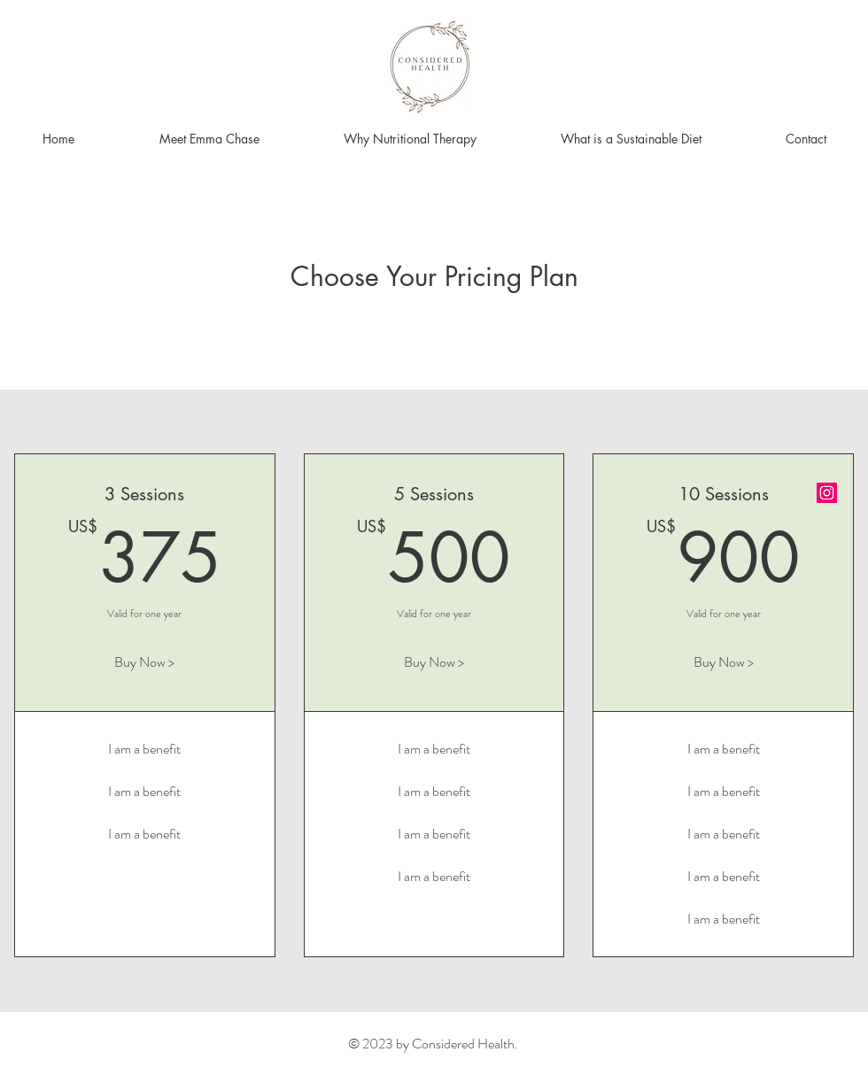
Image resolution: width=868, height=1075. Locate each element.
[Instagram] (827, 493)
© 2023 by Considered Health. (433, 1043)
